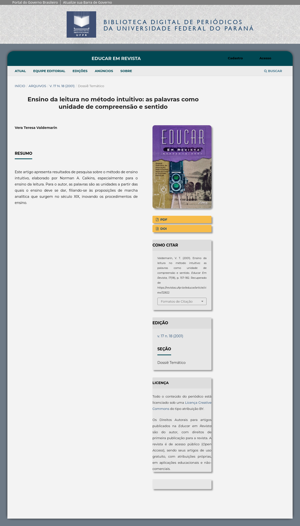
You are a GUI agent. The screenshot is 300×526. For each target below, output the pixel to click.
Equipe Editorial (49, 71)
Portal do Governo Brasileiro (35, 2)
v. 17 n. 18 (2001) (62, 86)
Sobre (126, 71)
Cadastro (235, 58)
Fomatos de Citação (177, 301)
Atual (20, 71)
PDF (163, 219)
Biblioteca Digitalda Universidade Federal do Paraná (179, 25)
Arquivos (37, 86)
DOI (163, 229)
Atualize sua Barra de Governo (87, 2)
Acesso (265, 58)
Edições (80, 71)
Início (20, 86)
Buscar (273, 71)
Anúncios (104, 71)
